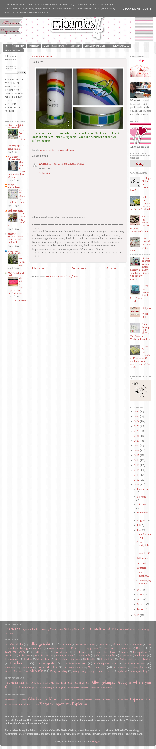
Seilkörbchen (60, 659)
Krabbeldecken (41, 652)
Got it (147, 8)
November (142, 497)
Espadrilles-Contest (85, 644)
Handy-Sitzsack (56, 648)
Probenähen (11, 659)
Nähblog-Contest (73, 629)
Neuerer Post (42, 268)
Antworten (45, 173)
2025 (137, 416)
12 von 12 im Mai (22, 260)
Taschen (16, 663)
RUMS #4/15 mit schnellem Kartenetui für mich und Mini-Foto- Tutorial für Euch (140, 357)
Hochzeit (68, 699)
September (142, 512)
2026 (137, 411)
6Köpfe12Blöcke (14, 644)
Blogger (96, 741)
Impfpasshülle (92, 648)
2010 (137, 615)
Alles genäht (39, 644)
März (140, 599)
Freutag (45, 629)
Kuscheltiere (80, 652)
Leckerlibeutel (110, 652)
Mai (139, 590)
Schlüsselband (43, 659)
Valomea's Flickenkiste (14, 158)
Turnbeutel (10, 667)
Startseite (79, 268)
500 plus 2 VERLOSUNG (146, 312)
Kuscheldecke (60, 652)
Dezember (142, 489)
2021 (137, 436)
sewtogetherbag (139, 671)
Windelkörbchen (13, 671)
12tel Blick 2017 (27, 683)
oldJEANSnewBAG (120, 46)
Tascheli (147, 659)
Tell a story (118, 629)
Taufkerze (141, 568)
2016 (137, 460)
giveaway (9, 633)
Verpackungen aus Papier (61, 704)
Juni (139, 530)
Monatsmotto (56, 629)
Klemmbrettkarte (83, 699)
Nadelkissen (25, 655)
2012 (137, 480)
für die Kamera (105, 671)
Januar (141, 609)
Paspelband (125, 655)
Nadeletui (10, 655)
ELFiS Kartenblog (14, 186)
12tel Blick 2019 (45, 683)
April (140, 594)
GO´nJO (37, 648)
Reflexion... (142, 558)
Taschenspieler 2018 (134, 663)
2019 (137, 445)
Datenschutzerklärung (54, 46)
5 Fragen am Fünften (29, 629)
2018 (137, 450)
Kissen (140, 648)
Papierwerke (140, 699)
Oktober (141, 504)
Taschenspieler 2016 (105, 663)
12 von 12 (11, 629)
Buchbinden (10, 699)
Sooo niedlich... (142, 574)
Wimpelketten (139, 667)
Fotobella (137, 644)
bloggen (147, 629)
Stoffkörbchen (107, 659)
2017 (137, 455)
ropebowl (121, 671)
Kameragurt (108, 648)
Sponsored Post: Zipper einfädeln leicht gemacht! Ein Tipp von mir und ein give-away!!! (140, 268)
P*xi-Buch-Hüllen (105, 655)
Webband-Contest (134, 629)
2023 (137, 426)
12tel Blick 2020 (63, 683)
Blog (7, 46)
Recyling (27, 659)
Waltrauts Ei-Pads (13, 50)
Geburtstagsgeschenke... (143, 582)
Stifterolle (89, 659)
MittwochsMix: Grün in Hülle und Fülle (15, 239)
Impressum (34, 46)
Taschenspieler (45, 663)
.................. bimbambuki (14, 252)
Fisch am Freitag (44, 687)
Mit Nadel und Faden (16, 274)
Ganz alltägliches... (143, 545)
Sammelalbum (11, 704)
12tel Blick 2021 (82, 683)
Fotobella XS (143, 553)
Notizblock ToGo (43, 655)
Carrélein (141, 563)
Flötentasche (119, 644)
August (141, 520)
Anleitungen (74, 46)
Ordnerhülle (83, 655)
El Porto (66, 644)
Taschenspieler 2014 (75, 663)
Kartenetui (126, 648)
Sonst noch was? (65, 150)
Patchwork (140, 655)
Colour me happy (25, 687)
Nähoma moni (15, 211)
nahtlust (12, 234)
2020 (137, 441)
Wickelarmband (120, 667)
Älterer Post (115, 268)
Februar (141, 604)
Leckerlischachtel (102, 699)
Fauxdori (104, 644)
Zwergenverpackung (83, 671)
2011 (137, 484)
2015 (137, 465)
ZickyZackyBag (58, 671)
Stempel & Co (24, 704)
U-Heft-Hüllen (47, 667)
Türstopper (26, 667)
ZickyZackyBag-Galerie (96, 46)
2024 (137, 421)
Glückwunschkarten (45, 699)
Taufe (36, 704)
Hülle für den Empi (143, 536)
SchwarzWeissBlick (89, 687)
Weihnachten (97, 667)
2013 (137, 475)
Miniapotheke (140, 652)
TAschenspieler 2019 (128, 659)
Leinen (124, 652)
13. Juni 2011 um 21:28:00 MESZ (66, 164)
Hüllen (73, 648)
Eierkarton (21, 699)
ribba (86, 704)
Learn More (131, 8)
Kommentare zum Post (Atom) (62, 276)
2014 (137, 470)
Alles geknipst (103, 682)
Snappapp (76, 659)
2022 (137, 431)
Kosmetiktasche (15, 652)
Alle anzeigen (20, 300)
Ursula (44, 164)
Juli (139, 525)
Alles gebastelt (47, 150)
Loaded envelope (120, 699)
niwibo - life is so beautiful (16, 126)
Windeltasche (34, 671)
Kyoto (97, 652)
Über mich (19, 46)
